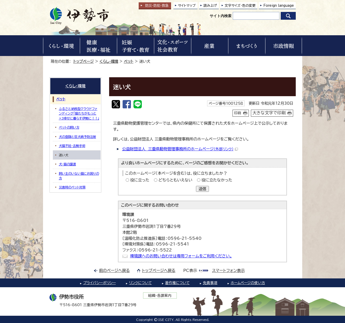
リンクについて (140, 283)
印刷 (237, 113)
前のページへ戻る (114, 270)
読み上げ (210, 5)
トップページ (83, 61)
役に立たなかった (216, 180)
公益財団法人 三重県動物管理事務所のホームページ (180, 149)
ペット (128, 61)
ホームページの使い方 (248, 283)
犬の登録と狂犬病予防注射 (77, 136)
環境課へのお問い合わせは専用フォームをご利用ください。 (181, 256)
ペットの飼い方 (69, 127)
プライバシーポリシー (99, 283)
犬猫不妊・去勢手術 (72, 145)
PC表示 (190, 270)
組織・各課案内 (160, 295)
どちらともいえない (175, 180)
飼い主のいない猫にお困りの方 (79, 176)
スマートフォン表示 (228, 270)
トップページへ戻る (158, 270)
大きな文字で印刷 (269, 113)
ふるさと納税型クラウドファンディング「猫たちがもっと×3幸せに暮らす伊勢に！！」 (79, 113)
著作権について (177, 283)
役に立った (139, 180)
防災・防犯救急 (156, 5)
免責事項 (210, 283)
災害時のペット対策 (72, 187)
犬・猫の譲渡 (67, 164)
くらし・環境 (109, 61)
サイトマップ (187, 5)
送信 (202, 189)
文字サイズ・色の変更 (240, 5)
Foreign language (278, 5)
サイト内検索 (220, 16)
